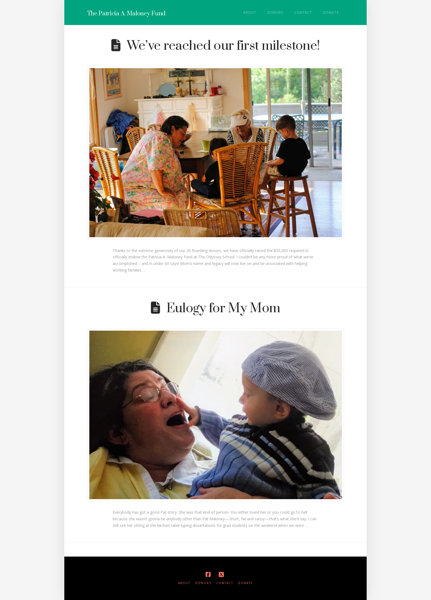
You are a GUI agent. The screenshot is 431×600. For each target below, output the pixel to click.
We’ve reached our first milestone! (223, 46)
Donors (203, 583)
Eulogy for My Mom (223, 308)
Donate (245, 583)
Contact (224, 583)
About (184, 583)
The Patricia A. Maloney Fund (126, 13)
